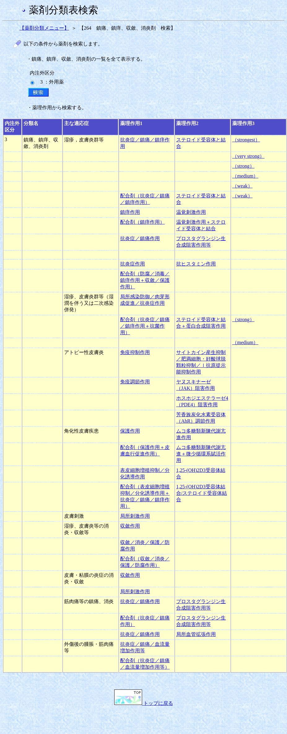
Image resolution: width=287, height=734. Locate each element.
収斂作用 (130, 526)
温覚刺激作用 (191, 212)
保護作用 (130, 431)
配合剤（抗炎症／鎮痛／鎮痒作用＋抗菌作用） (145, 326)
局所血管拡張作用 (196, 634)
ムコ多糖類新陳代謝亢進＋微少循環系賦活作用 (201, 454)
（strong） (243, 166)
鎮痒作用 (130, 212)
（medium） (245, 176)
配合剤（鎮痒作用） (142, 222)
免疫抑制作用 (135, 352)
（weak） (242, 185)
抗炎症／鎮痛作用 (140, 238)
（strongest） (246, 139)
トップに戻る (143, 703)
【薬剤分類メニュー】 (44, 28)
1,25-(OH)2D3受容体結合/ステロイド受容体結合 (201, 493)
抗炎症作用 (132, 263)
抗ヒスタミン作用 (196, 263)
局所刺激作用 (135, 516)
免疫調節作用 (135, 381)
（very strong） (248, 156)
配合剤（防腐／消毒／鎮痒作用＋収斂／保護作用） (145, 280)
